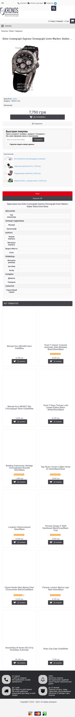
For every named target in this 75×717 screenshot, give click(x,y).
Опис (37, 193)
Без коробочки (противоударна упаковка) (29, 159)
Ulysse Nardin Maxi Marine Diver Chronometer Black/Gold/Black (19, 588)
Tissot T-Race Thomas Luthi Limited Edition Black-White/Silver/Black (55, 407)
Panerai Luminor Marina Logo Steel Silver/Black (55, 588)
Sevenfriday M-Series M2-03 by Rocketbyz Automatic (19, 649)
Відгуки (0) (37, 198)
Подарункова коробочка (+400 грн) (27, 173)
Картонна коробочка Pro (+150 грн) (27, 166)
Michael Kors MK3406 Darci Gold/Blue (19, 347)
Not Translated (11, 303)
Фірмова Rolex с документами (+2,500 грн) (30, 181)
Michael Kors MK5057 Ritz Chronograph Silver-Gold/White (19, 407)
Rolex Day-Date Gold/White (55, 649)
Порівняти (38, 124)
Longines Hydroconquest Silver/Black (19, 528)
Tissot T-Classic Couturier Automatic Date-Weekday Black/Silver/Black (55, 347)
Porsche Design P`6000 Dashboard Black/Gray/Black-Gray (55, 528)
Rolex (14, 99)
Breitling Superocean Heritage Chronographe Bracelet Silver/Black (19, 468)
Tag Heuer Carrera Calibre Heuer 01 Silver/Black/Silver (56, 468)
